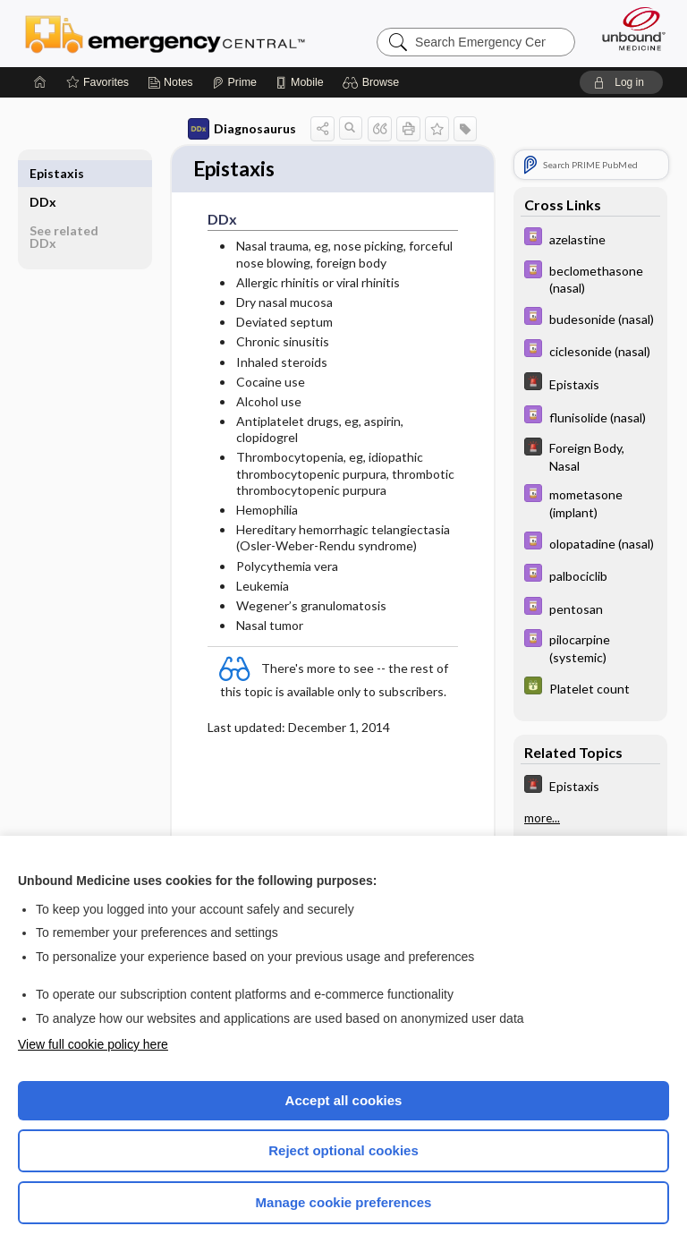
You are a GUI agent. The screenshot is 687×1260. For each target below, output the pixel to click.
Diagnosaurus (242, 129)
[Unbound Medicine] (628, 28)
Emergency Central (165, 33)
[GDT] (590, 687)
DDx (43, 173)
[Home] (40, 82)
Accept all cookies (344, 1100)
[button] (373, 82)
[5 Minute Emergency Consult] (590, 383)
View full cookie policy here (93, 1044)
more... (542, 818)
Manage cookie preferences (344, 1202)
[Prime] (234, 82)
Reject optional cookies (343, 1150)
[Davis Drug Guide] (590, 238)
